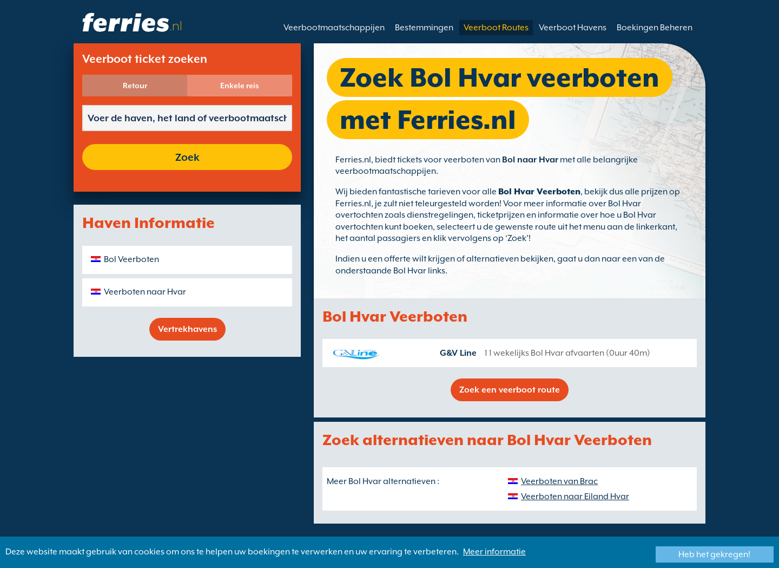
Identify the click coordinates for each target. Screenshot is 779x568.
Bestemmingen (424, 27)
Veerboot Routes (496, 27)
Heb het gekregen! (714, 554)
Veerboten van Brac (559, 481)
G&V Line (458, 353)
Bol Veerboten (131, 259)
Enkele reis (239, 85)
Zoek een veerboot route (509, 390)
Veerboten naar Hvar (145, 292)
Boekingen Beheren (654, 27)
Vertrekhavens (187, 329)
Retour (135, 85)
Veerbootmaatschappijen (334, 27)
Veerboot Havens (572, 27)
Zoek (187, 157)
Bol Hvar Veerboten (539, 192)
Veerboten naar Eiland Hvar (575, 496)
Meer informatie (494, 552)
